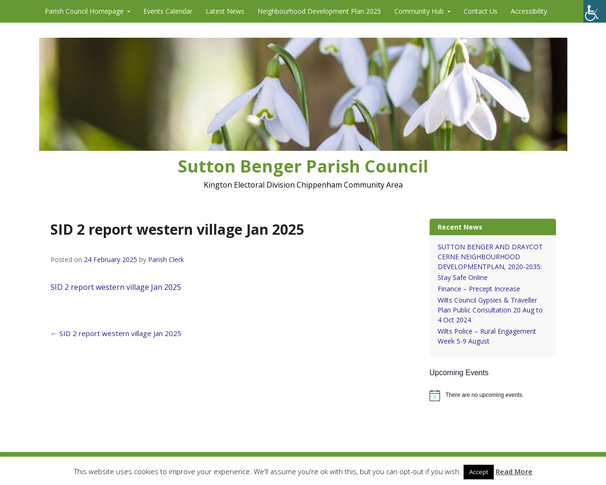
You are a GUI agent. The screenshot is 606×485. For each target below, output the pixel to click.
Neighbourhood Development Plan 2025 (319, 11)
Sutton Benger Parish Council (303, 166)
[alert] (493, 395)
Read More (514, 471)
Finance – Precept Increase (479, 288)
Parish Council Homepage (84, 11)
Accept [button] (478, 472)
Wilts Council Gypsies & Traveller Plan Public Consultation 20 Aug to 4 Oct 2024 (490, 310)
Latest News (225, 11)
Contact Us (481, 11)
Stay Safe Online (463, 277)
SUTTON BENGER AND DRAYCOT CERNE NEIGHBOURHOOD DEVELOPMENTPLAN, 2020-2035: (490, 256)
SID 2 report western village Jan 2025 (115, 287)
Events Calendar (167, 11)
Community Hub (419, 11)
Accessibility (529, 11)
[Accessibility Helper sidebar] (594, 11)
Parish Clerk (166, 259)
